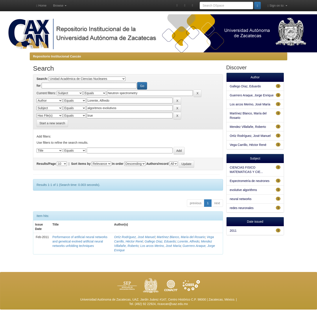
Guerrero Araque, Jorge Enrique (252, 95)
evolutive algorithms (243, 190)
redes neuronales (242, 208)
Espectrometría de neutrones (250, 181)
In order (117, 163)
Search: (42, 79)
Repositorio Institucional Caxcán (57, 56)
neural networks (241, 199)
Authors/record (157, 163)
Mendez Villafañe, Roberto (248, 127)
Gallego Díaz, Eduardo (160, 241)
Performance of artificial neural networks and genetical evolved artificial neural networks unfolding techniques (79, 241)
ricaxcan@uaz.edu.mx (172, 304)
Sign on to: (277, 5)
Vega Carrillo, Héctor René (248, 145)
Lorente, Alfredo (188, 241)
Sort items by (81, 163)
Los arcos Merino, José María (160, 246)
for (39, 85)
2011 (233, 230)
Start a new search (52, 123)
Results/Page (46, 163)
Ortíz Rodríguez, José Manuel (134, 237)
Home (41, 5)
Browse (59, 5)
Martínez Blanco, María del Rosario (181, 237)
